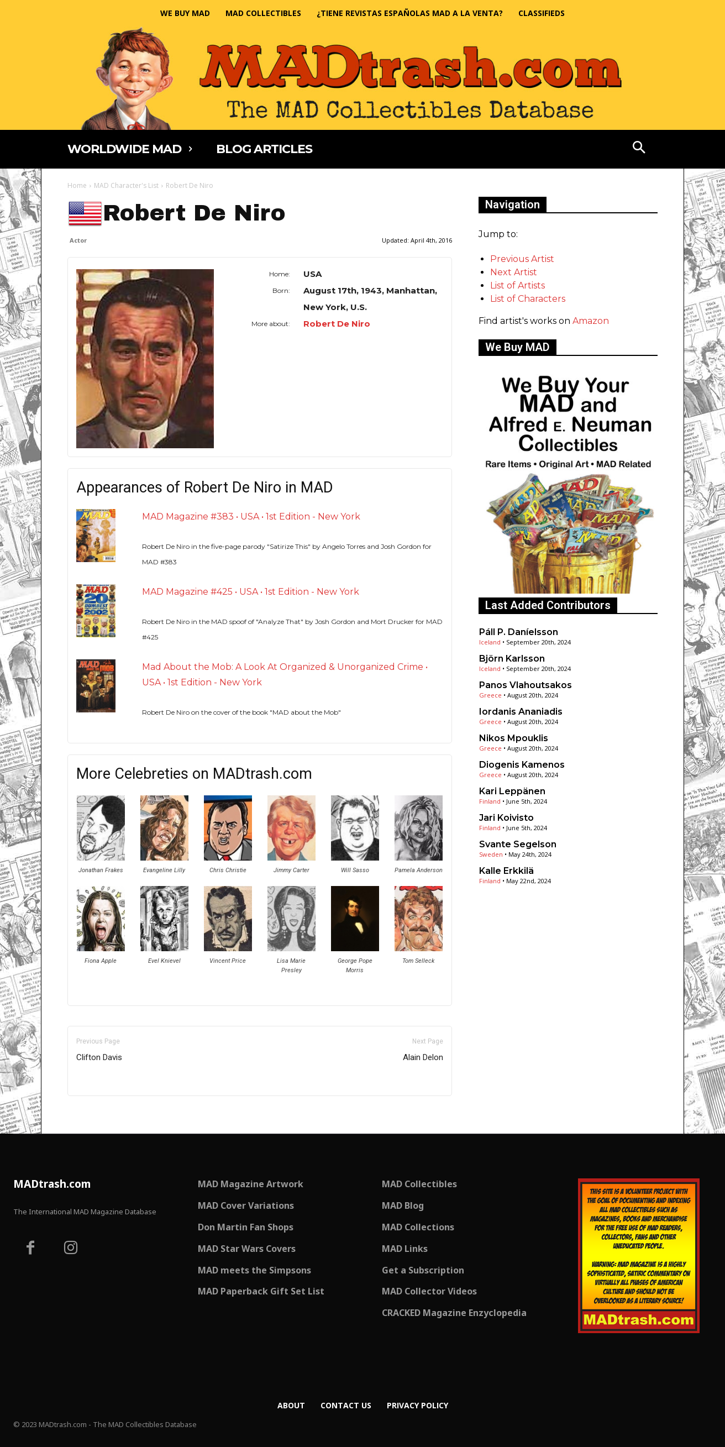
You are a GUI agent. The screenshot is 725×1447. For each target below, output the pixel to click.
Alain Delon (423, 1057)
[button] (639, 148)
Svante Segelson (517, 844)
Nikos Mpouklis (513, 738)
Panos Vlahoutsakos (525, 685)
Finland (490, 801)
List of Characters (527, 298)
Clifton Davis (99, 1057)
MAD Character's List (126, 185)
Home (77, 185)
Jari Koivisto (506, 817)
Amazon (590, 321)
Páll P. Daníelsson (518, 632)
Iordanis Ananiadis (521, 711)
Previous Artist (522, 259)
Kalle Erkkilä (506, 871)
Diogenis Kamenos (522, 764)
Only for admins (106, 1114)
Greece (490, 695)
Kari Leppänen (512, 791)
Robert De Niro (336, 323)
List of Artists (517, 285)
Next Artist (513, 272)
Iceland (490, 642)
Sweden (491, 854)
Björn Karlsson (512, 658)
